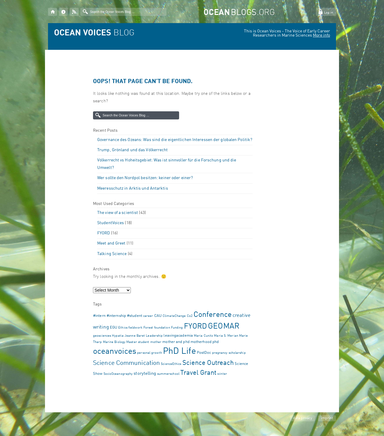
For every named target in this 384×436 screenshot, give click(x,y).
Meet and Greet (111, 243)
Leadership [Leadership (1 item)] (154, 336)
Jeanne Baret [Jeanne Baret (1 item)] (134, 336)
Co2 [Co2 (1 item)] (190, 316)
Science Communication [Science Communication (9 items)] (126, 363)
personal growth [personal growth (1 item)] (149, 353)
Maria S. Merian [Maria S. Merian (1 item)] (226, 336)
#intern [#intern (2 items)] (99, 316)
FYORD (103, 233)
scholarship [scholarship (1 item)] (237, 353)
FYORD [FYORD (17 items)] (195, 326)
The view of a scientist (117, 213)
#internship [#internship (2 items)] (116, 316)
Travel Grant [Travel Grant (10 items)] (198, 373)
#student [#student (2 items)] (134, 316)
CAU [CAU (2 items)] (158, 316)
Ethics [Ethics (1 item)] (123, 327)
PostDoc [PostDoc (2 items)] (204, 353)
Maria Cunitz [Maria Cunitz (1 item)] (203, 336)
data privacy (302, 418)
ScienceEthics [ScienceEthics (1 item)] (171, 364)
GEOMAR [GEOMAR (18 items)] (223, 326)
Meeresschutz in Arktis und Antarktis (132, 188)
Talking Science (112, 254)
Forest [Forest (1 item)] (148, 327)
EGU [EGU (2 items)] (113, 327)
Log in (328, 12)
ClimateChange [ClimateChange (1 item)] (174, 316)
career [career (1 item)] (148, 316)
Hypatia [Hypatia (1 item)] (118, 336)
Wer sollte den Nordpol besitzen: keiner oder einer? (145, 178)
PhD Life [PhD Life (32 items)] (179, 351)
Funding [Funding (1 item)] (177, 327)
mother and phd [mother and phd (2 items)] (175, 342)
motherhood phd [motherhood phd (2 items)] (204, 342)
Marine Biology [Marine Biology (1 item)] (114, 342)
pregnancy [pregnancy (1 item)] (220, 353)
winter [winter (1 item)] (222, 374)
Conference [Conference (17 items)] (213, 315)
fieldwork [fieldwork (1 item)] (135, 327)
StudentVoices (110, 223)
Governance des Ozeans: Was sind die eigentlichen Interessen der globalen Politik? (174, 140)
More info (321, 35)
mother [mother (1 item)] (156, 342)
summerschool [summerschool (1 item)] (168, 374)
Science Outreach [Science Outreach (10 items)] (208, 363)
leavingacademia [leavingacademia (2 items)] (178, 336)
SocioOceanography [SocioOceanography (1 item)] (118, 374)
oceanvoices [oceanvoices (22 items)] (114, 351)
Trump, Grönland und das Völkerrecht (132, 150)
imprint (327, 418)
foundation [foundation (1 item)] (162, 327)
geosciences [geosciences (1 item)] (102, 336)
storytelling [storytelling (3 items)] (145, 373)
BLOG (94, 33)
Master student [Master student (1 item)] (137, 342)
